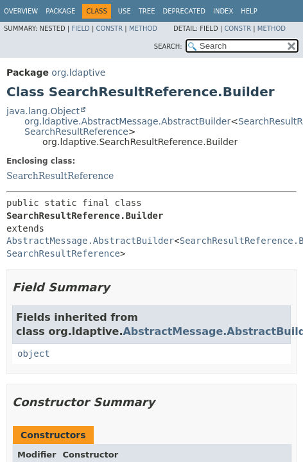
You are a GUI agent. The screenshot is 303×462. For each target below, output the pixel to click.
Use (124, 11)
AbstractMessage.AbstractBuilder (90, 240)
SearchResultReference (76, 131)
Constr (109, 28)
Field (80, 28)
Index (223, 11)
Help (249, 11)
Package (60, 11)
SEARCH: (168, 46)
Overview (21, 11)
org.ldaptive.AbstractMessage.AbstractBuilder (127, 121)
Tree (147, 11)
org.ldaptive (78, 72)
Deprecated (183, 11)
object (33, 353)
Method (143, 28)
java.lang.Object (43, 111)
